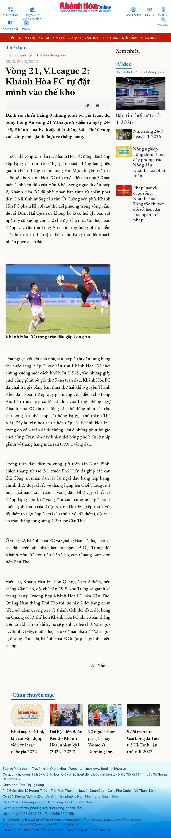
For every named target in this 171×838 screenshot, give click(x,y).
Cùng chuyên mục (33, 695)
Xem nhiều (128, 51)
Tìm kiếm (163, 25)
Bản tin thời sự (126, 72)
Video (124, 64)
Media (26, 28)
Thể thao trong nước (51, 55)
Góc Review (133, 15)
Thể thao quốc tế (19, 55)
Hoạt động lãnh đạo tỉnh (32, 17)
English (163, 15)
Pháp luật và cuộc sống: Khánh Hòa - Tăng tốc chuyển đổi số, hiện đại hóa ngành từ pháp (149, 204)
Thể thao (16, 48)
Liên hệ (149, 15)
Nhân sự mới (10, 28)
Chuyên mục (10, 15)
